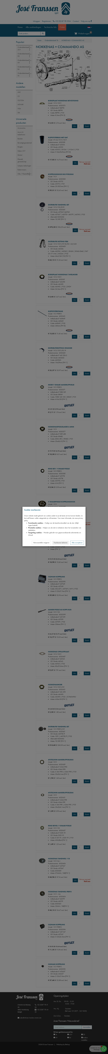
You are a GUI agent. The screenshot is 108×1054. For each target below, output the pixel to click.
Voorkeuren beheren (60, 543)
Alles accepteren (77, 543)
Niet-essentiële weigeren (41, 543)
